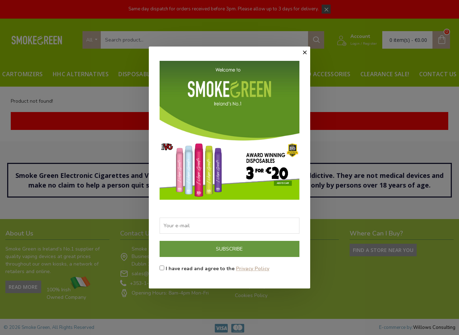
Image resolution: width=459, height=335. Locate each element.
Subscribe (229, 249)
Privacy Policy (252, 268)
